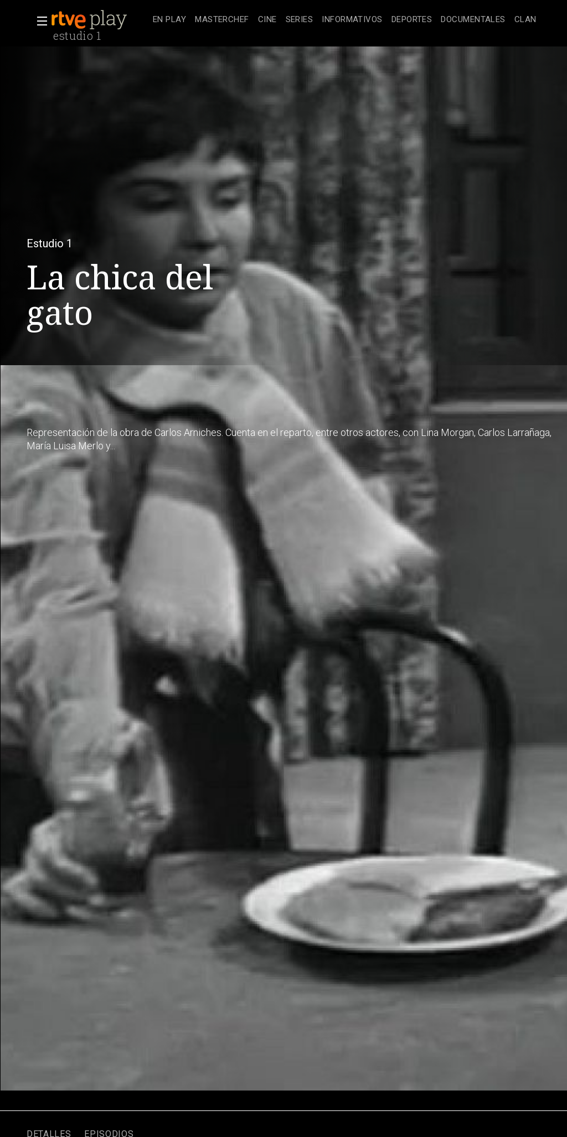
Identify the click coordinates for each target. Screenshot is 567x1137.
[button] (39, 21)
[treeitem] (169, 20)
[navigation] (344, 20)
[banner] (99, 20)
